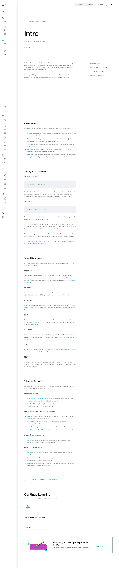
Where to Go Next (96, 75)
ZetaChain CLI (31, 192)
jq (28, 149)
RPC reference (33, 324)
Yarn (28, 139)
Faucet (67, 293)
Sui (28, 427)
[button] (9, 11)
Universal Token (32, 458)
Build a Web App (32, 404)
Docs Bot (92, 4)
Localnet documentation (35, 243)
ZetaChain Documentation (35, 21)
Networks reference (30, 310)
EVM (28, 416)
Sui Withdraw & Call (33, 430)
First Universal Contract (35, 399)
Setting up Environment (98, 67)
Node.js (29, 134)
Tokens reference (46, 352)
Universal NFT (31, 452)
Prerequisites (95, 63)
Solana (29, 422)
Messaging (30, 440)
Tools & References (97, 71)
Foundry (30, 154)
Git (28, 144)
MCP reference (32, 366)
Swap (29, 463)
